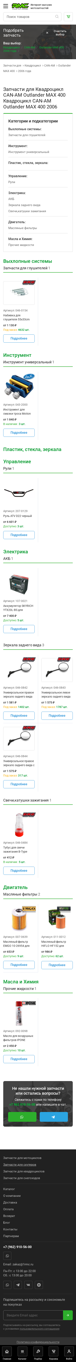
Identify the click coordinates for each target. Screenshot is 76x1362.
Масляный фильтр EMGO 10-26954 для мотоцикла (16, 944)
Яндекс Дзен (38, 1284)
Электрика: (17, 193)
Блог (6, 1222)
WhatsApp (7, 1256)
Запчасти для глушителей (26, 135)
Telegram (18, 1285)
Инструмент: (18, 146)
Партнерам (11, 1236)
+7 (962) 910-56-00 (17, 1247)
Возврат (9, 1216)
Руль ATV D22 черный (17, 516)
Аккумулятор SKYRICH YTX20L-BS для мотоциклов (18, 608)
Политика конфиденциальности (38, 1342)
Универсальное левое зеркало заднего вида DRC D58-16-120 (56, 695)
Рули (11, 182)
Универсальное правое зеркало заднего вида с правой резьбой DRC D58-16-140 (18, 763)
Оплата (8, 1209)
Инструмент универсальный (28, 152)
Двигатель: (17, 222)
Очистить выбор (55, 32)
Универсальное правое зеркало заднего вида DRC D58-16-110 (18, 695)
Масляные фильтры (22, 228)
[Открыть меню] (5, 6)
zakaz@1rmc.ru (23, 1264)
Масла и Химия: (20, 239)
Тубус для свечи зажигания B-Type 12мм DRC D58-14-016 (17, 850)
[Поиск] (56, 16)
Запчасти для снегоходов (21, 1178)
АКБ (11, 199)
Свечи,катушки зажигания (27, 211)
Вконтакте (28, 1285)
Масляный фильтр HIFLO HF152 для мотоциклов (53, 944)
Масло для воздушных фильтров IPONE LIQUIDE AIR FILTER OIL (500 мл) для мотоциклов (18, 1038)
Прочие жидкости (21, 245)
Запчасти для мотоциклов (22, 1158)
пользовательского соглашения (39, 1328)
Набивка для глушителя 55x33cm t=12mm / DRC (16, 317)
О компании (12, 1196)
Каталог (9, 1189)
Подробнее (19, 338)
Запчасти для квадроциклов (24, 1171)
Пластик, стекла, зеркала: (28, 163)
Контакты (10, 1229)
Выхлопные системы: (25, 129)
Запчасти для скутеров (19, 1164)
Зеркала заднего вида (24, 205)
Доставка (10, 1202)
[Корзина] (68, 16)
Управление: (17, 176)
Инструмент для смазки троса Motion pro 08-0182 (17, 412)
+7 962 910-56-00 (22, 1104)
